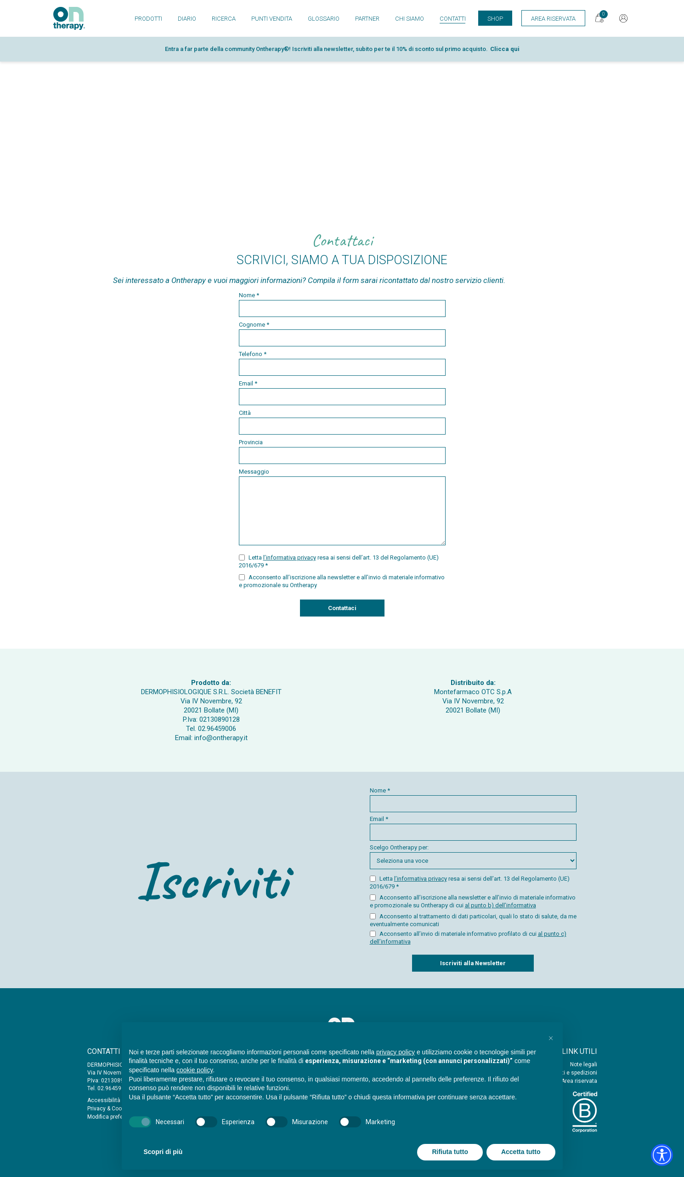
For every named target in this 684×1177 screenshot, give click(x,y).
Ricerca (224, 18)
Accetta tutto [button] (521, 1151)
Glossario (323, 18)
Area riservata (579, 1081)
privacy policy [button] (395, 1052)
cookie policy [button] (194, 1070)
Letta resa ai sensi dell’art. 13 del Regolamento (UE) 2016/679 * (339, 561)
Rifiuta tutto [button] (450, 1151)
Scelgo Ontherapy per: (473, 856)
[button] (550, 1037)
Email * (342, 392)
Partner (367, 18)
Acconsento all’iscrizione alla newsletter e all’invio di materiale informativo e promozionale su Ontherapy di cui (473, 901)
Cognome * (342, 333)
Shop (495, 18)
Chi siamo (409, 18)
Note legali (583, 1064)
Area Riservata (553, 18)
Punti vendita (271, 18)
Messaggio (342, 506)
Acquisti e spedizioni (570, 1072)
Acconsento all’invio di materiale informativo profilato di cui (468, 937)
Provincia (342, 451)
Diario (187, 18)
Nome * (342, 304)
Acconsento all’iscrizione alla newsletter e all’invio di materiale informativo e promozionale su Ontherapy (342, 581)
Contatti (453, 18)
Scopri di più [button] (163, 1151)
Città (342, 422)
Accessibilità (103, 1100)
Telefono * (342, 363)
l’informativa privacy (289, 557)
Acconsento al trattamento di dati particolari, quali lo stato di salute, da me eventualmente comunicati (473, 920)
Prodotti (148, 18)
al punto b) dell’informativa (500, 905)
